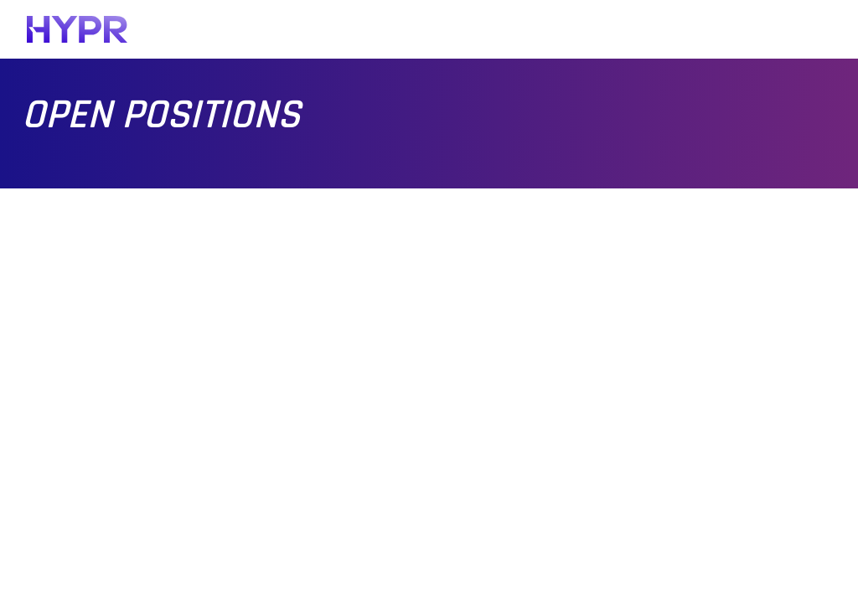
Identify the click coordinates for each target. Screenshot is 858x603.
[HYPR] (77, 29)
